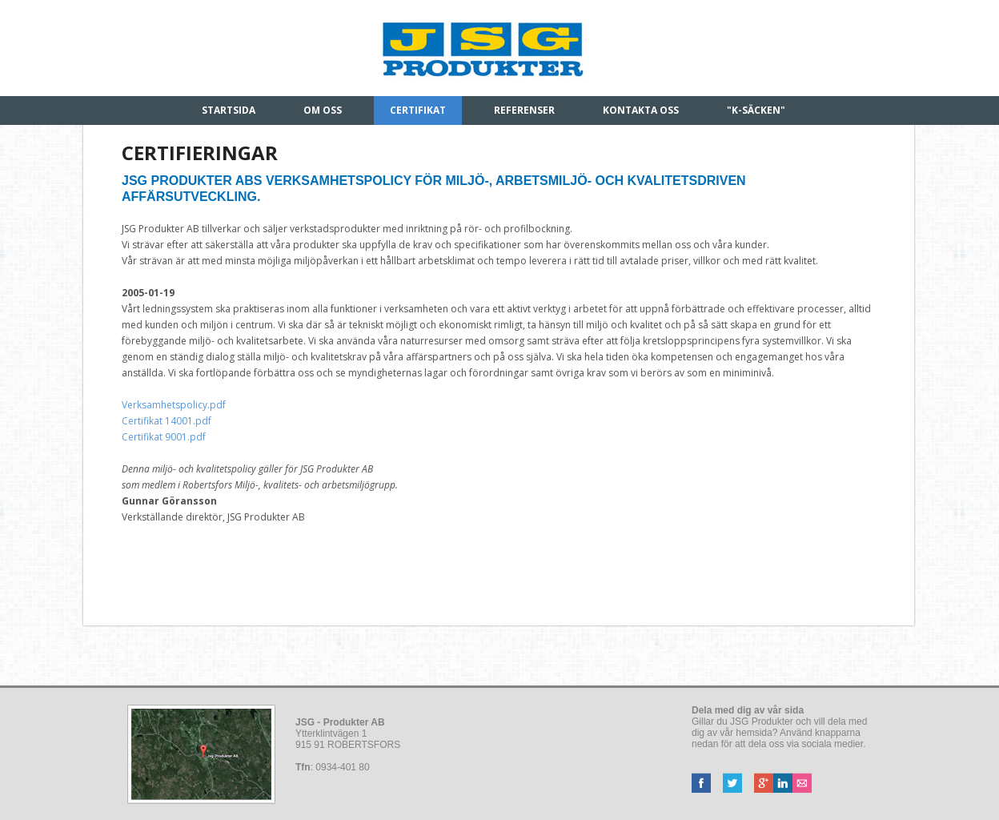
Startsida (228, 110)
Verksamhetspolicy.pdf (174, 405)
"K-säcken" (756, 110)
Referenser (524, 110)
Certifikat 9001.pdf (166, 437)
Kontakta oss (641, 110)
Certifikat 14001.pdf (166, 421)
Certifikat (418, 110)
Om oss (322, 110)
